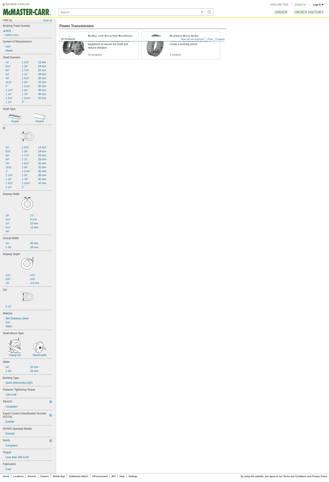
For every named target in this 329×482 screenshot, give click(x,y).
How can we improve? (193, 39)
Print (210, 39)
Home (6, 476)
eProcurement (100, 476)
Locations (18, 476)
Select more (12, 35)
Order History (309, 12)
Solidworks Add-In (78, 476)
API (114, 476)
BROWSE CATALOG (17, 4)
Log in (318, 4)
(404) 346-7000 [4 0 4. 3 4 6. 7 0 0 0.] (279, 4)
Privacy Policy (319, 476)
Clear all (47, 20)
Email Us (300, 4)
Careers (44, 476)
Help (122, 476)
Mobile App (59, 476)
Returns (32, 476)
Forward (220, 39)
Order (281, 12)
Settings (132, 476)
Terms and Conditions (295, 476)
